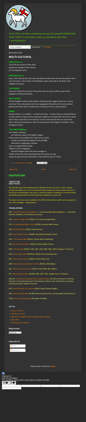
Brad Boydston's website (20, 323)
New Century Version (21, 259)
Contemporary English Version (24, 224)
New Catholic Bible (20, 254)
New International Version (22, 269)
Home (43, 169)
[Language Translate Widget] (20, 47)
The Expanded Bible (20, 239)
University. (64, 190)
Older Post (73, 169)
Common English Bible (21, 219)
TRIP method (46, 200)
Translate (46, 47)
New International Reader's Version (26, 264)
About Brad (15, 320)
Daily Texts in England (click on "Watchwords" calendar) (30, 317)
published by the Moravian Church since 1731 (43, 188)
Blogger (52, 366)
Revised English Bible (20, 294)
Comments (15, 350)
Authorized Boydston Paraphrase (25, 212)
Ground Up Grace (17, 311)
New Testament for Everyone (23, 289)
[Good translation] (5, 383)
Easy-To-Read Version (21, 234)
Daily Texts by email (18, 314)
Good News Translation (22, 244)
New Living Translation (21, 274)
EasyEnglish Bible (19, 229)
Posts (13, 346)
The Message (19, 249)
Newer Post (13, 169)
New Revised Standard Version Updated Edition (33, 279)
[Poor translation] (12, 383)
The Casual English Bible (22, 299)
